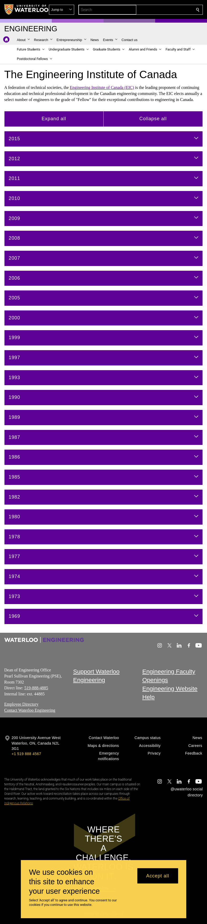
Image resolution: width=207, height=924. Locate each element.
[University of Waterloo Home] (26, 9)
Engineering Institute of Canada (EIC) (102, 87)
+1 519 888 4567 (26, 754)
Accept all (157, 875)
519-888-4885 (36, 688)
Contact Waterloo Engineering (29, 710)
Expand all (54, 118)
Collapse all (153, 118)
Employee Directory (21, 704)
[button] (159, 9)
